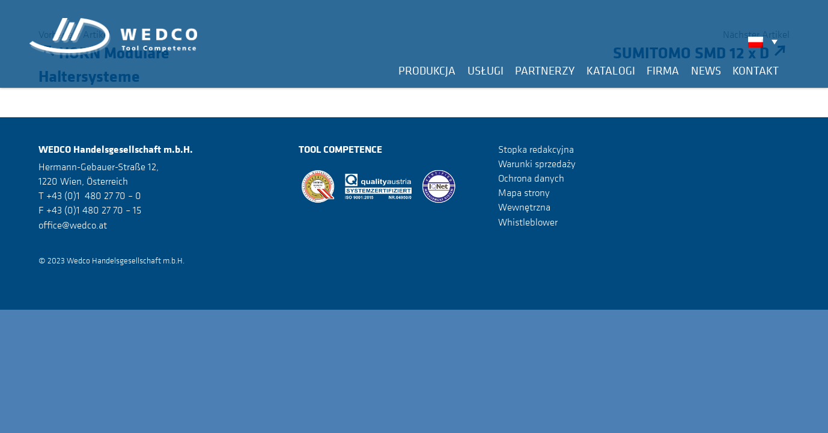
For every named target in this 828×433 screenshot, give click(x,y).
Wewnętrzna (524, 207)
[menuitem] (766, 41)
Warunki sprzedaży (537, 164)
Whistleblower (528, 222)
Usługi (485, 70)
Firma (663, 70)
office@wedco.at (72, 225)
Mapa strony (524, 192)
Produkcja (426, 70)
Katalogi (610, 70)
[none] (766, 41)
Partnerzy (544, 70)
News (706, 70)
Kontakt (755, 70)
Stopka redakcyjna (536, 149)
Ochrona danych (531, 178)
